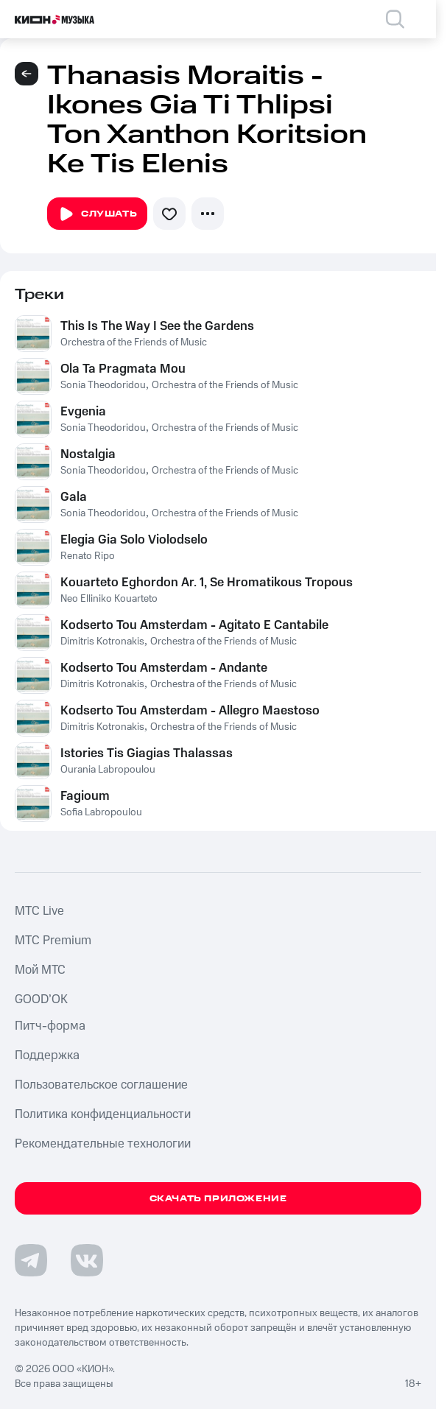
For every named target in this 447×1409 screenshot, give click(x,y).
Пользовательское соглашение (101, 1085)
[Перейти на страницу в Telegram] (31, 1260)
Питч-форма (50, 1026)
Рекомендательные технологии (103, 1144)
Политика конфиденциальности (103, 1114)
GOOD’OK (41, 999)
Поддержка (47, 1055)
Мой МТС (40, 970)
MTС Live (39, 911)
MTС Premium (53, 940)
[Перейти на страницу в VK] (87, 1260)
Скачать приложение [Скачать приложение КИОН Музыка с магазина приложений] (218, 1198)
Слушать (97, 214)
